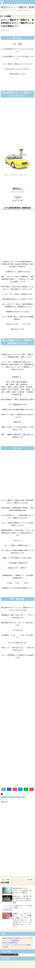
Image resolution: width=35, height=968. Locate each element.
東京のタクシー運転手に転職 (17, 7)
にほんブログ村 (17, 200)
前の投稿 (30, 879)
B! (20, 789)
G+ (15, 789)
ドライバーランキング (17, 192)
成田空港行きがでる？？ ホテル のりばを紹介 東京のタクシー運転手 (22, 890)
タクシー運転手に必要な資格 (11, 797)
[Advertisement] (17, 123)
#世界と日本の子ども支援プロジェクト (14, 938)
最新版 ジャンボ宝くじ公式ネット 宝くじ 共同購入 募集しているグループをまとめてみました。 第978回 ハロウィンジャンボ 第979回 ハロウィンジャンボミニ (22, 920)
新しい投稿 (5, 879)
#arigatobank (15, 940)
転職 (23, 797)
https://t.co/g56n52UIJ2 (10, 942)
